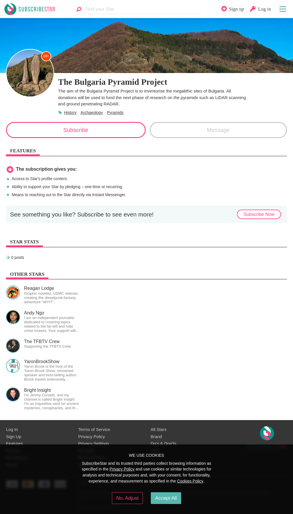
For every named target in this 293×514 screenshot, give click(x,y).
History (70, 112)
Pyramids (115, 112)
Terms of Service (94, 429)
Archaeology (92, 112)
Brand (156, 436)
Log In (12, 429)
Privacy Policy (91, 436)
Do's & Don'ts (163, 443)
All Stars (159, 429)
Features (14, 443)
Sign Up (13, 436)
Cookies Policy (190, 481)
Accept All (166, 498)
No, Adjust (127, 498)
